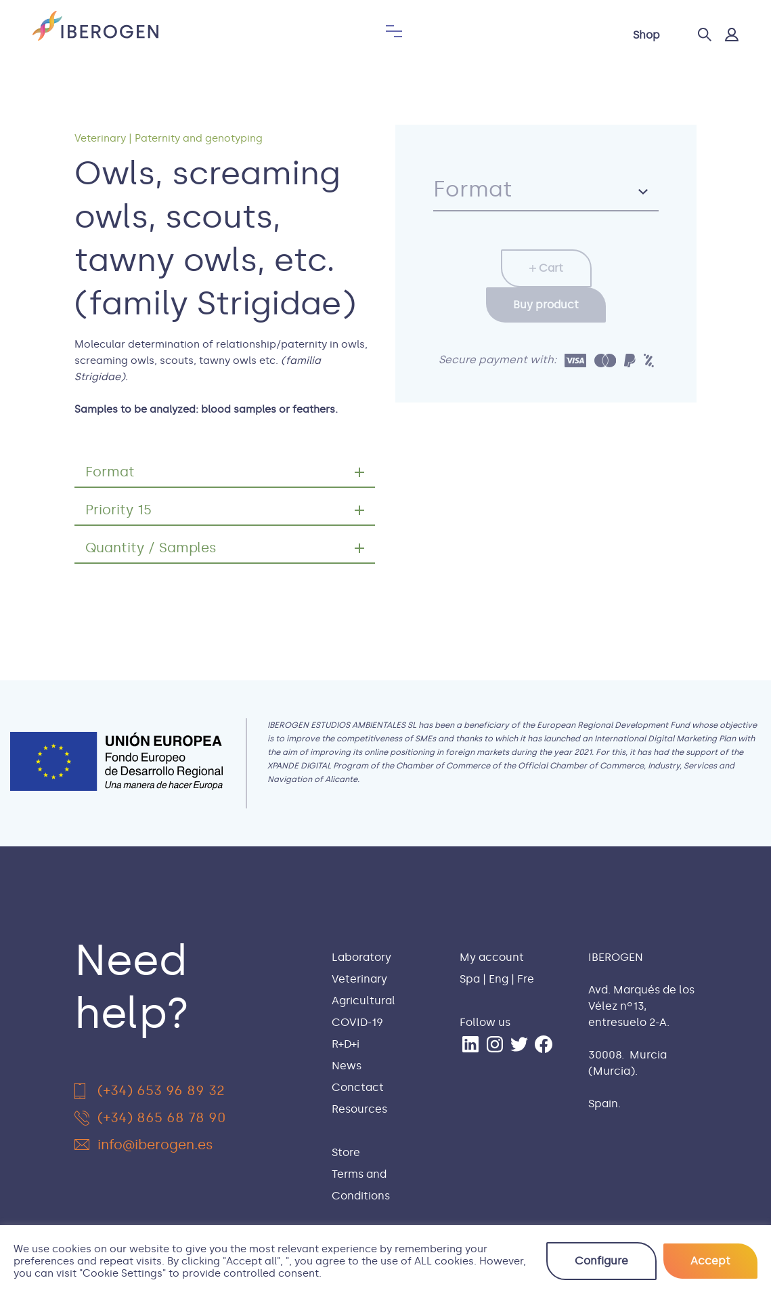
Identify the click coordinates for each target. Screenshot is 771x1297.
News (346, 1065)
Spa (470, 978)
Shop (646, 34)
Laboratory (361, 957)
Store (346, 1152)
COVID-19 (357, 1022)
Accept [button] (710, 1260)
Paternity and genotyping (199, 138)
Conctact (358, 1087)
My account (492, 957)
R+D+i (345, 1043)
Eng (498, 978)
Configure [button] (601, 1260)
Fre (525, 978)
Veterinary (100, 138)
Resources (359, 1109)
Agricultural (363, 1000)
